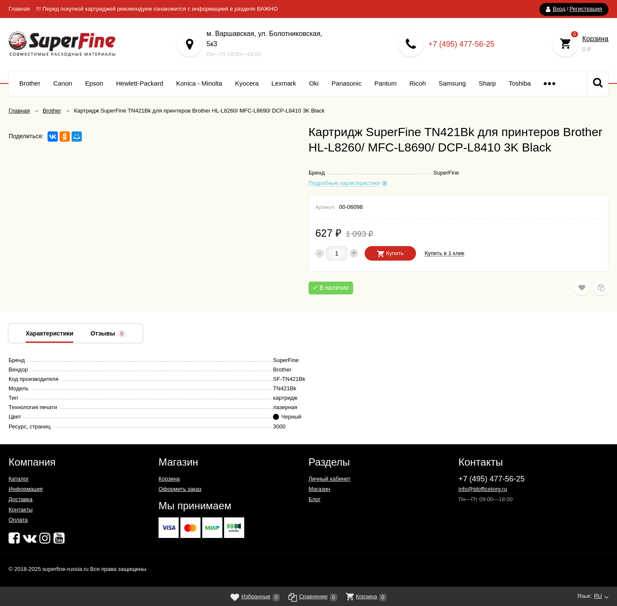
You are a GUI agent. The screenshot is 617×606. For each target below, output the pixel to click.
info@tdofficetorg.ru (482, 489)
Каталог (19, 478)
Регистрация (585, 9)
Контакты (21, 509)
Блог (314, 499)
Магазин (319, 489)
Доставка (21, 499)
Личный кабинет (329, 478)
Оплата (18, 520)
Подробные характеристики (344, 183)
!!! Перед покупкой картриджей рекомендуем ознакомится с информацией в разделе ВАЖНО (157, 9)
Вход (559, 9)
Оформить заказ (180, 489)
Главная (19, 9)
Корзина (595, 38)
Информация (26, 489)
